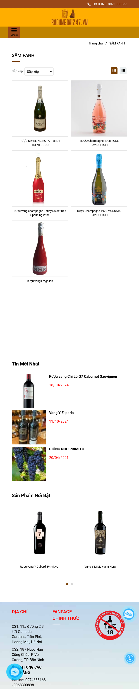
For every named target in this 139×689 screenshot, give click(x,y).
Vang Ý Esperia (61, 413)
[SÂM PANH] (69, 17)
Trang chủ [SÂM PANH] (97, 43)
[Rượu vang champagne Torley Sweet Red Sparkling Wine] (40, 213)
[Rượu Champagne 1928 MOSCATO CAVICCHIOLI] (99, 213)
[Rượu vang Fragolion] (40, 283)
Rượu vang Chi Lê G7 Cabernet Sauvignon (83, 376)
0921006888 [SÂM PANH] (117, 4)
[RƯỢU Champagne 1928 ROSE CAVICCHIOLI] (99, 143)
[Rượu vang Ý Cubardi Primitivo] (39, 569)
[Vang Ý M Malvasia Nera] (100, 569)
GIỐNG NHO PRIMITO (66, 449)
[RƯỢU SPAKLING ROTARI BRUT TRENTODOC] (40, 143)
